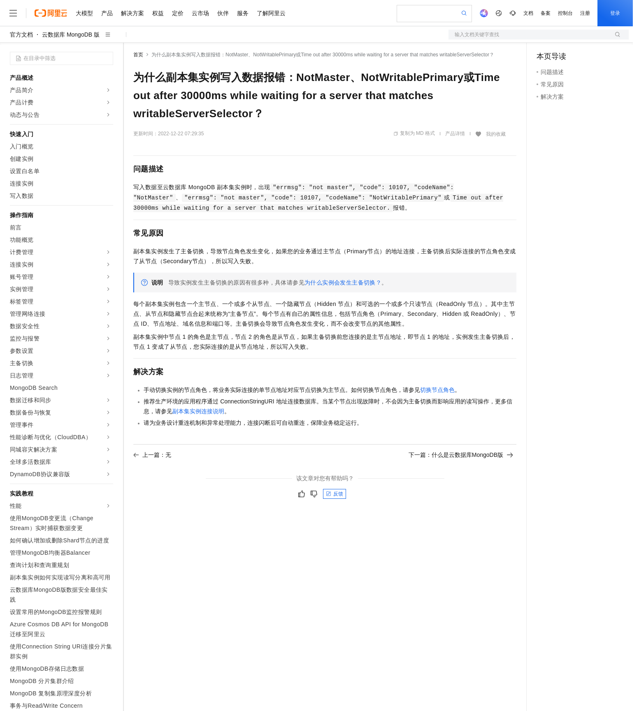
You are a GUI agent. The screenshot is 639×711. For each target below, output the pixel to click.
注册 (585, 13)
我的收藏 (496, 134)
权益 (158, 13)
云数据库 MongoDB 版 (71, 34)
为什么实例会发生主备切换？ (342, 282)
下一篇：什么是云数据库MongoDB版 (461, 455)
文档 (528, 13)
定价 (178, 13)
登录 (615, 13)
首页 (138, 55)
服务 (243, 13)
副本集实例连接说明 (198, 411)
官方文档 (21, 34)
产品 (107, 13)
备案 (546, 13)
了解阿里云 (271, 13)
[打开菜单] (13, 13)
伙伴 (223, 13)
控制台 (565, 13)
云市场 (200, 13)
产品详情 (455, 134)
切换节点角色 (437, 390)
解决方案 (132, 13)
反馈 (334, 494)
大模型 (84, 13)
